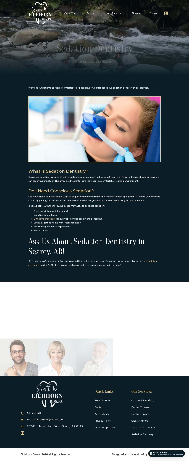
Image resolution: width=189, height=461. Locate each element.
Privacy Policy (102, 420)
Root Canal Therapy (143, 427)
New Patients (102, 400)
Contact (154, 13)
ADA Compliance (104, 427)
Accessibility (101, 414)
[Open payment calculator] (166, 453)
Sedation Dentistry (142, 434)
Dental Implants (141, 414)
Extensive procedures (45, 219)
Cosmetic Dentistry (142, 400)
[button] (71, 13)
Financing (137, 13)
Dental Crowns (140, 407)
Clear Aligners (139, 420)
